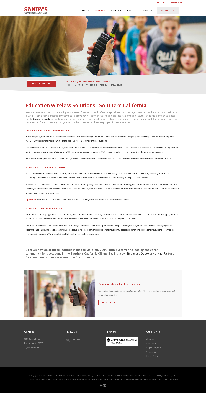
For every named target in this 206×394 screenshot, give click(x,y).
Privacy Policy (152, 357)
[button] (83, 11)
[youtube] (72, 341)
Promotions (151, 344)
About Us (150, 340)
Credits (72, 376)
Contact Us (161, 255)
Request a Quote (138, 255)
